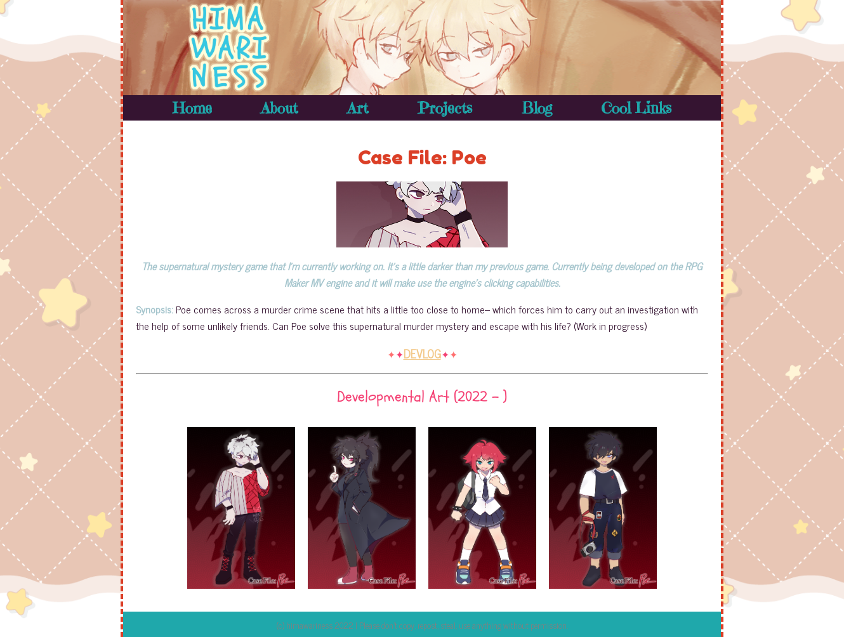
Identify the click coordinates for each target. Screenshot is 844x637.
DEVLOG (422, 353)
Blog (537, 107)
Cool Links (636, 107)
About (279, 107)
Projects (445, 107)
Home (192, 107)
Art (357, 107)
